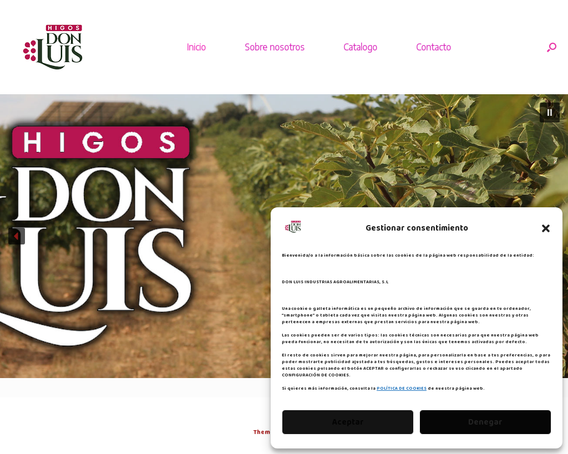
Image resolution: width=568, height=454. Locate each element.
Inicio (196, 47)
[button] (545, 228)
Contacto (433, 47)
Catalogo (360, 47)
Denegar (485, 422)
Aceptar (348, 422)
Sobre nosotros (275, 47)
